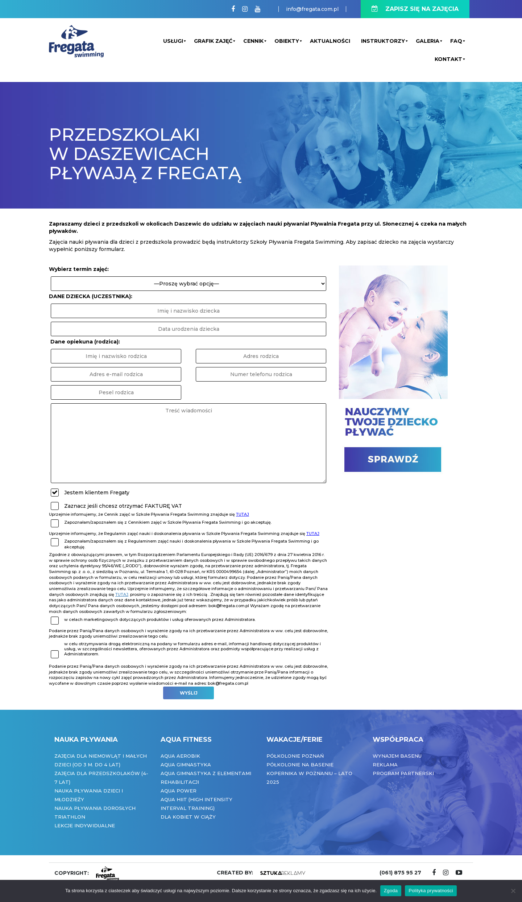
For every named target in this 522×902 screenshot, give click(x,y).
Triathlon (69, 817)
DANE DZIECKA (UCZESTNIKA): (90, 296)
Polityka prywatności (431, 890)
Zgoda (391, 890)
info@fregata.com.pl (312, 9)
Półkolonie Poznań (295, 756)
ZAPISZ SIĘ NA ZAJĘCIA (415, 8)
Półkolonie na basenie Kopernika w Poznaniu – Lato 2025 (309, 773)
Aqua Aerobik (180, 756)
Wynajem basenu (397, 756)
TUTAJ (242, 514)
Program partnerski (403, 773)
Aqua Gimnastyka (186, 764)
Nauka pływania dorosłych (95, 808)
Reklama (385, 764)
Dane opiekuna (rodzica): (85, 341)
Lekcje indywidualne (84, 825)
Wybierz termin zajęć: (79, 269)
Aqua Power (178, 791)
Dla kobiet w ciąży (188, 817)
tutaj (121, 594)
